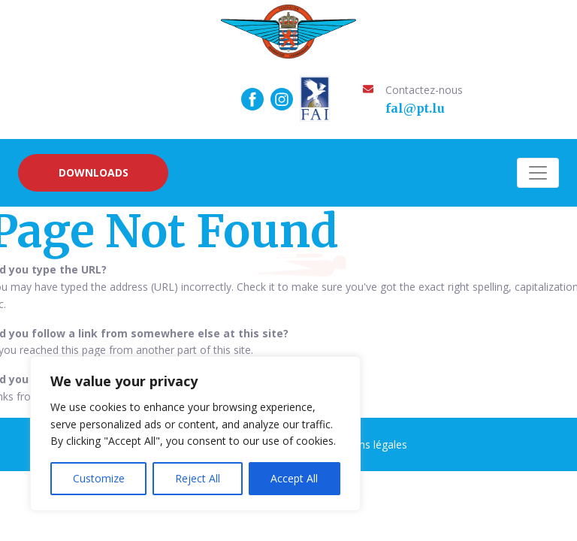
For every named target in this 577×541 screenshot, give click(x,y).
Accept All (294, 478)
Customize (99, 478)
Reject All (197, 478)
